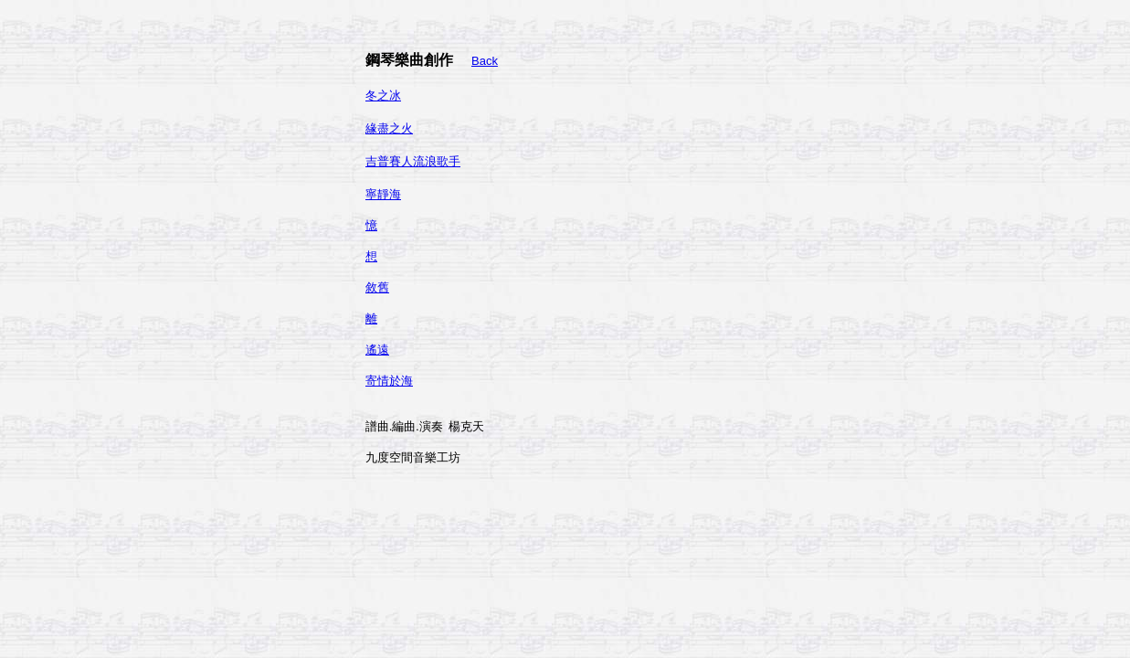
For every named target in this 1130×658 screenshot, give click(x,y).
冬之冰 (383, 95)
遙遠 (377, 349)
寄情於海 (389, 380)
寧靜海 (383, 194)
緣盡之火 (389, 128)
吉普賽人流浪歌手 (412, 161)
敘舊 (377, 287)
